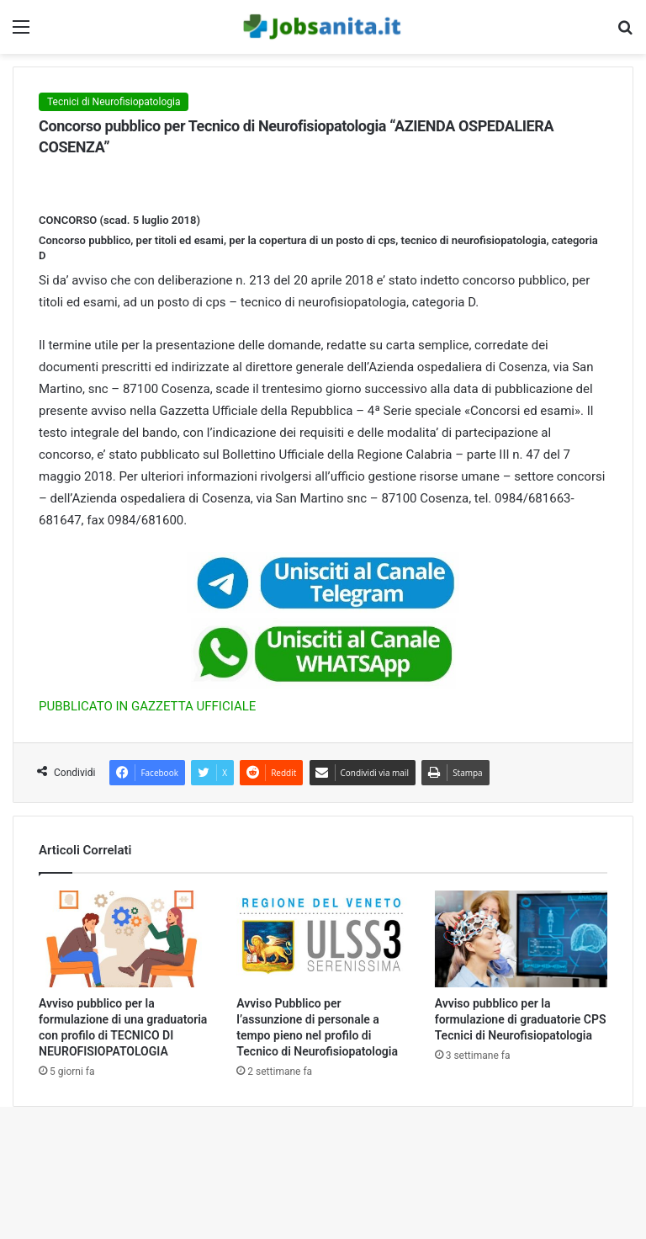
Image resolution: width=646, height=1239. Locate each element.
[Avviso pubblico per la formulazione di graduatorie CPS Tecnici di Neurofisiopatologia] (521, 939)
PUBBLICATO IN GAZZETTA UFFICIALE (147, 706)
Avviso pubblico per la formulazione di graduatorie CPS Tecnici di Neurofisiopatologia (520, 1019)
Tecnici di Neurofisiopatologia (113, 102)
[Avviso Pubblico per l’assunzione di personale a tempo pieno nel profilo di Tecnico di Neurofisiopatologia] (322, 939)
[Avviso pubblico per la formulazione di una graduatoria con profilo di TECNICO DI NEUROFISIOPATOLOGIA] (125, 939)
